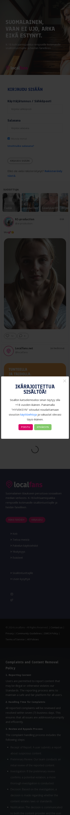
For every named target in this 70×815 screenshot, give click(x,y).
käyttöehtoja (28, 414)
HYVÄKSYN (43, 427)
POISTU (25, 427)
